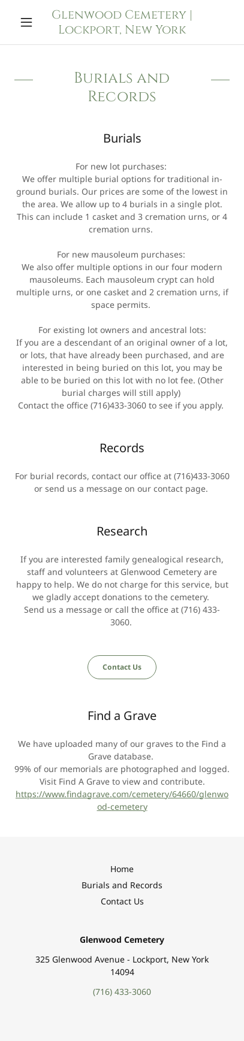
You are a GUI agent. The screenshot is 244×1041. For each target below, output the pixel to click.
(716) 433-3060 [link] (122, 991)
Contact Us (122, 667)
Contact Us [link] (122, 901)
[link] (122, 22)
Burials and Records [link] (122, 885)
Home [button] (122, 868)
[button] (30, 22)
